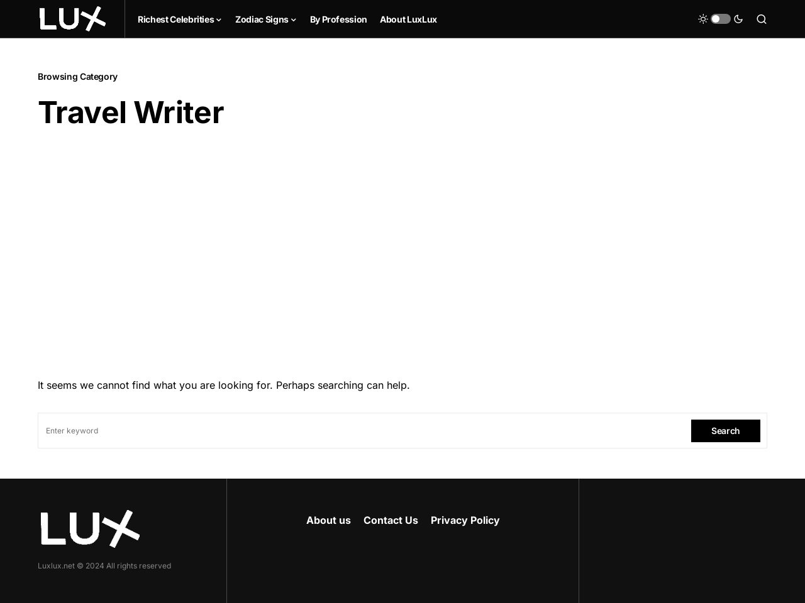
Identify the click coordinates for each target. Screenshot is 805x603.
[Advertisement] (402, 249)
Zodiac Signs (262, 19)
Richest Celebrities (176, 19)
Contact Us (391, 520)
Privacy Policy (465, 520)
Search (725, 430)
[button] (720, 19)
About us (328, 520)
